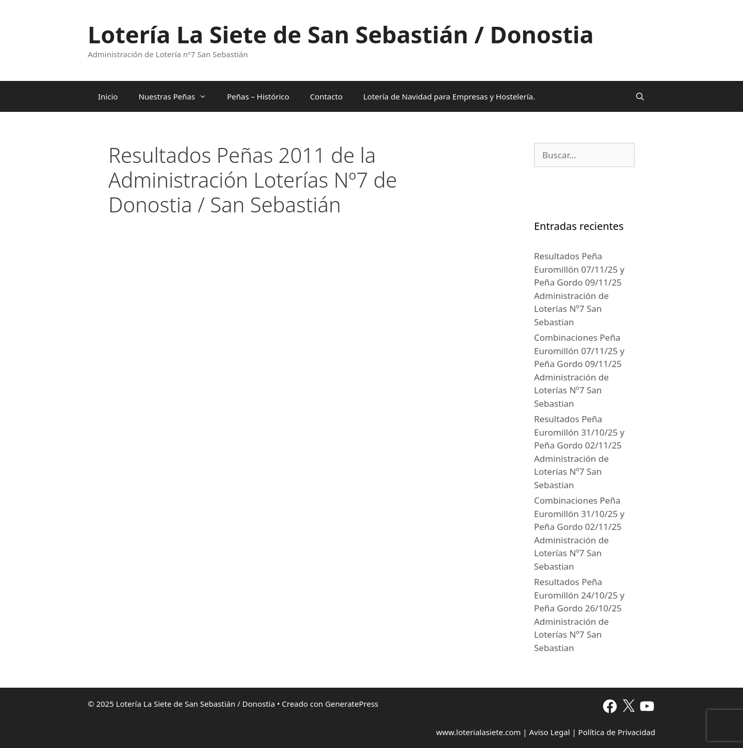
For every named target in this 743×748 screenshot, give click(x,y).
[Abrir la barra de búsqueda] (640, 96)
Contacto (326, 96)
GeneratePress (351, 704)
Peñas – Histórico (258, 96)
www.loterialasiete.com (478, 732)
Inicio (108, 96)
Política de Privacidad (616, 732)
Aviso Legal (549, 732)
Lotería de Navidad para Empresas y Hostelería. (449, 96)
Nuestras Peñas (177, 96)
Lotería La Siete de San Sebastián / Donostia (341, 34)
